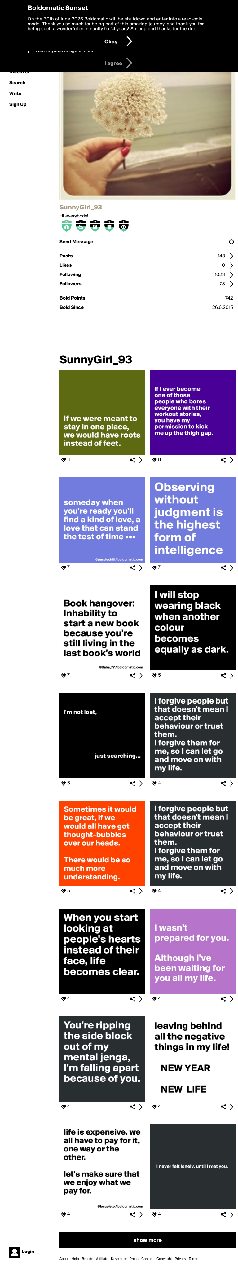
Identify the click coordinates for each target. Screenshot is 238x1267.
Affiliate (102, 1259)
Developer (119, 1259)
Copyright (164, 1259)
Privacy (180, 1259)
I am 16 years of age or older (65, 50)
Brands (87, 1259)
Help (75, 1259)
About (64, 1259)
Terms (193, 1259)
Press (134, 1259)
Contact (147, 1259)
